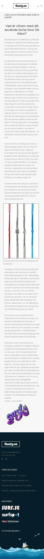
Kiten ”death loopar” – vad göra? (14, 475)
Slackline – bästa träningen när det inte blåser (19, 491)
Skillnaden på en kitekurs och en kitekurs (17, 486)
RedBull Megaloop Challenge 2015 (15, 480)
